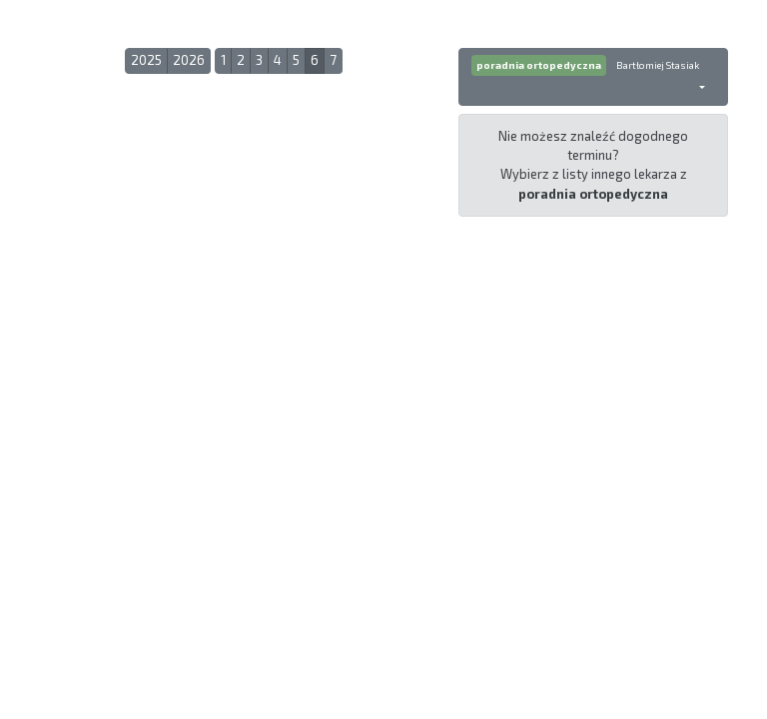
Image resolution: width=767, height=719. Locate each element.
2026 (189, 60)
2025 (146, 60)
